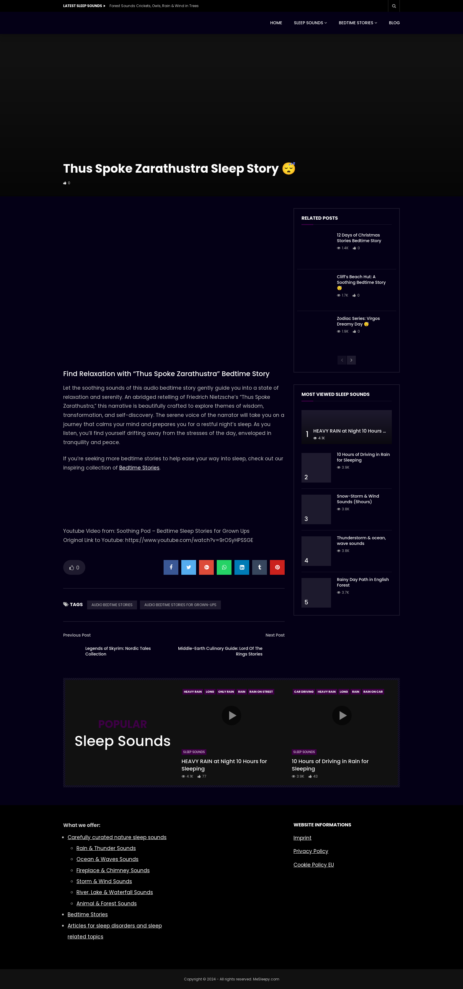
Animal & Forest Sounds (106, 903)
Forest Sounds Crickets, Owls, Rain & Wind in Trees (154, 5)
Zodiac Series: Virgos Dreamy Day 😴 (358, 321)
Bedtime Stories (139, 467)
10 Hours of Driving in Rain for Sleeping (363, 457)
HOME (276, 23)
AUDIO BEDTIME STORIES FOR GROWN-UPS (180, 604)
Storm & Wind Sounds (104, 881)
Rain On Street (261, 691)
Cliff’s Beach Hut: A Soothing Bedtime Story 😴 (361, 282)
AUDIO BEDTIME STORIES (112, 604)
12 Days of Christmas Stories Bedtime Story (359, 238)
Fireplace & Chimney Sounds (113, 870)
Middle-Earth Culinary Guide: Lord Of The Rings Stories (220, 651)
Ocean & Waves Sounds (107, 859)
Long (210, 691)
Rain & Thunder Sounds (106, 848)
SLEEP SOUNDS (308, 23)
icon (231, 715)
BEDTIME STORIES (356, 23)
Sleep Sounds (194, 752)
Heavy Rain (193, 691)
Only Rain (226, 691)
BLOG (394, 23)
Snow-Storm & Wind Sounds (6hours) (358, 499)
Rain (241, 691)
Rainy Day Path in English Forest (363, 582)
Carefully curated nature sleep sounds (117, 837)
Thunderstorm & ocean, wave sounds (361, 540)
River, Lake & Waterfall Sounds (114, 892)
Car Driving (304, 691)
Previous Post (77, 635)
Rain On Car (373, 691)
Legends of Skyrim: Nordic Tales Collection (118, 651)
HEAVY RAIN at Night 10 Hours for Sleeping (362, 431)
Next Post (275, 635)
